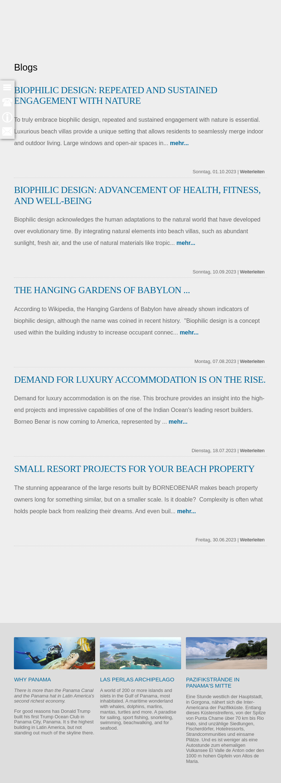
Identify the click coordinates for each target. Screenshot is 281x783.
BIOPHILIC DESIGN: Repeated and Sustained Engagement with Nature (115, 95)
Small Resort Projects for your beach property (134, 469)
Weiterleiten (252, 171)
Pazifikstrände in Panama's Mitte (212, 682)
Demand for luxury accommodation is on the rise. (140, 379)
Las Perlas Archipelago (137, 679)
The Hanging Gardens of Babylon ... (102, 290)
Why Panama (32, 679)
